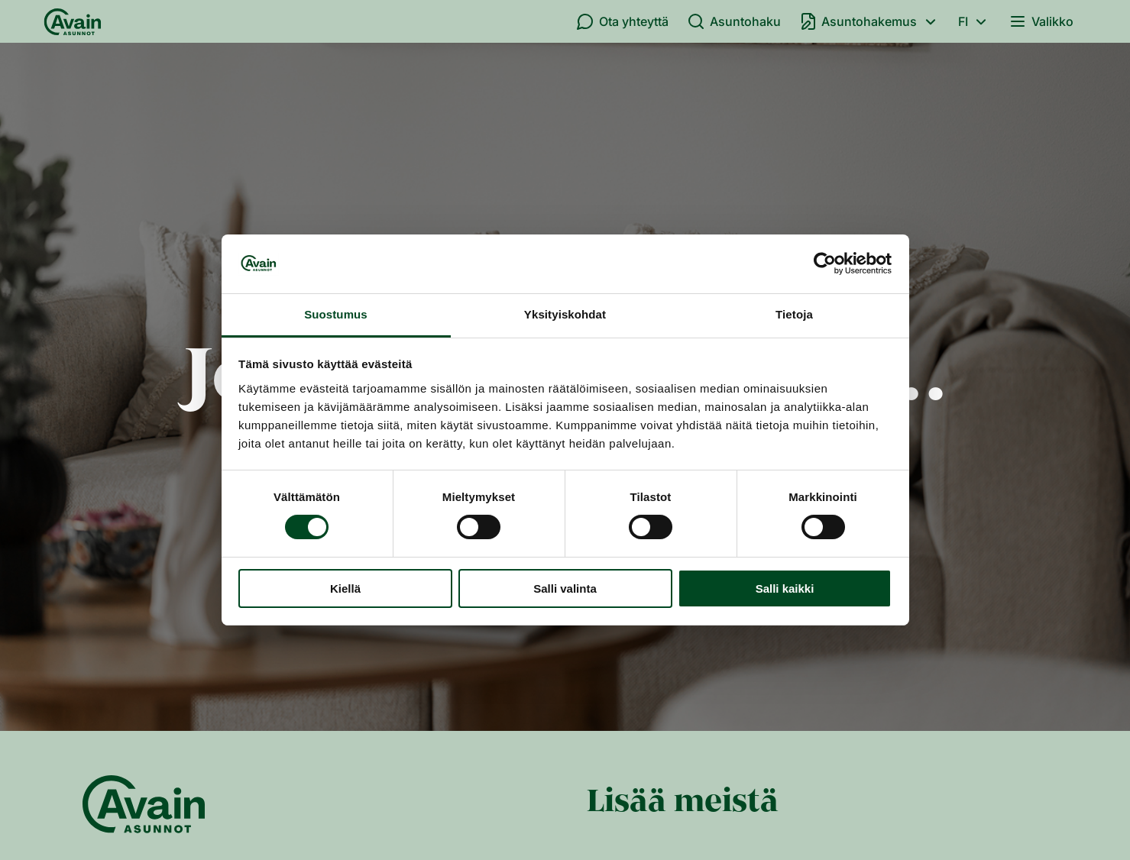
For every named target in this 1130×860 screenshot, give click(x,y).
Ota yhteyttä (622, 21)
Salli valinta (565, 588)
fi (974, 21)
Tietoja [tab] (794, 314)
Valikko (1041, 21)
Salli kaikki (785, 588)
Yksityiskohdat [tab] (565, 314)
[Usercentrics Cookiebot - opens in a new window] (825, 263)
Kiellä (345, 588)
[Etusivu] (73, 21)
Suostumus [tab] (335, 314)
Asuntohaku (734, 21)
